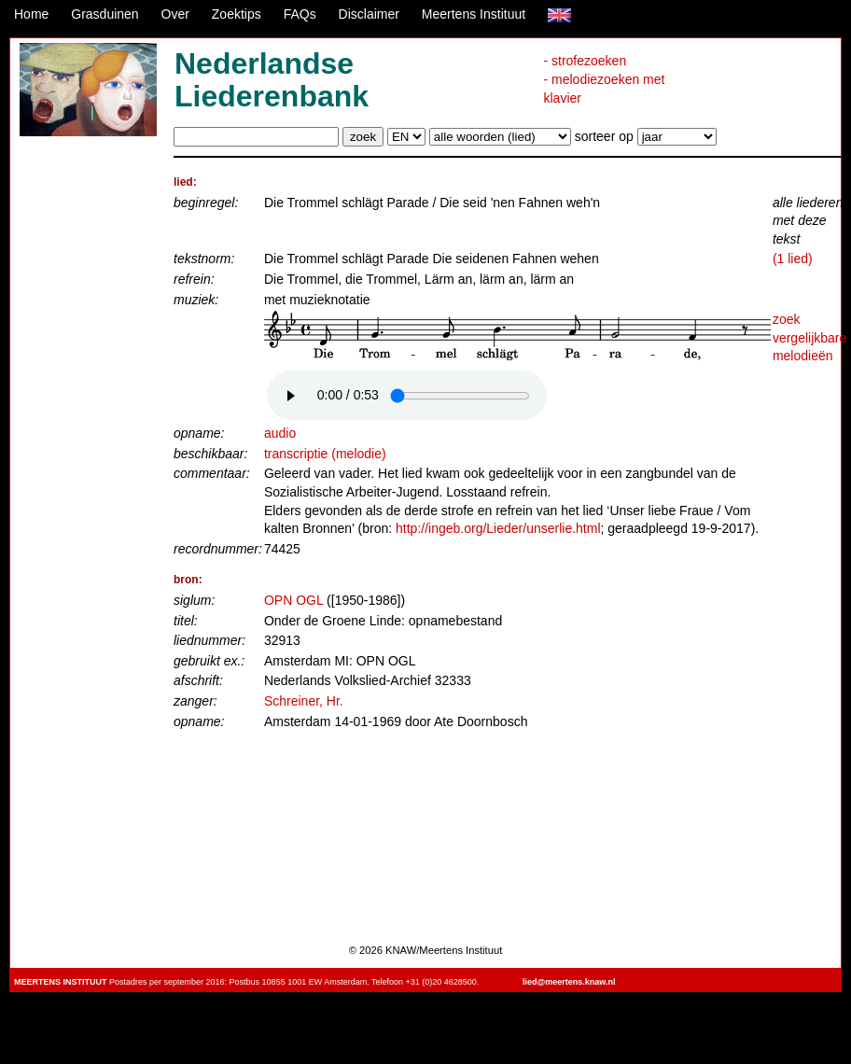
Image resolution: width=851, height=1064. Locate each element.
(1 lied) (793, 258)
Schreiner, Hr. (303, 700)
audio (280, 433)
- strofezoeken (584, 60)
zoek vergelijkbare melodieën (809, 337)
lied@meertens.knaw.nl (569, 982)
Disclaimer (369, 14)
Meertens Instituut (473, 14)
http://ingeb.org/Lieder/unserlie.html (498, 528)
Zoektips (236, 14)
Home (31, 14)
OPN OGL (293, 600)
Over (175, 14)
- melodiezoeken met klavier (603, 88)
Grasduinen (104, 14)
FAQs (300, 14)
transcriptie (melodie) (325, 453)
